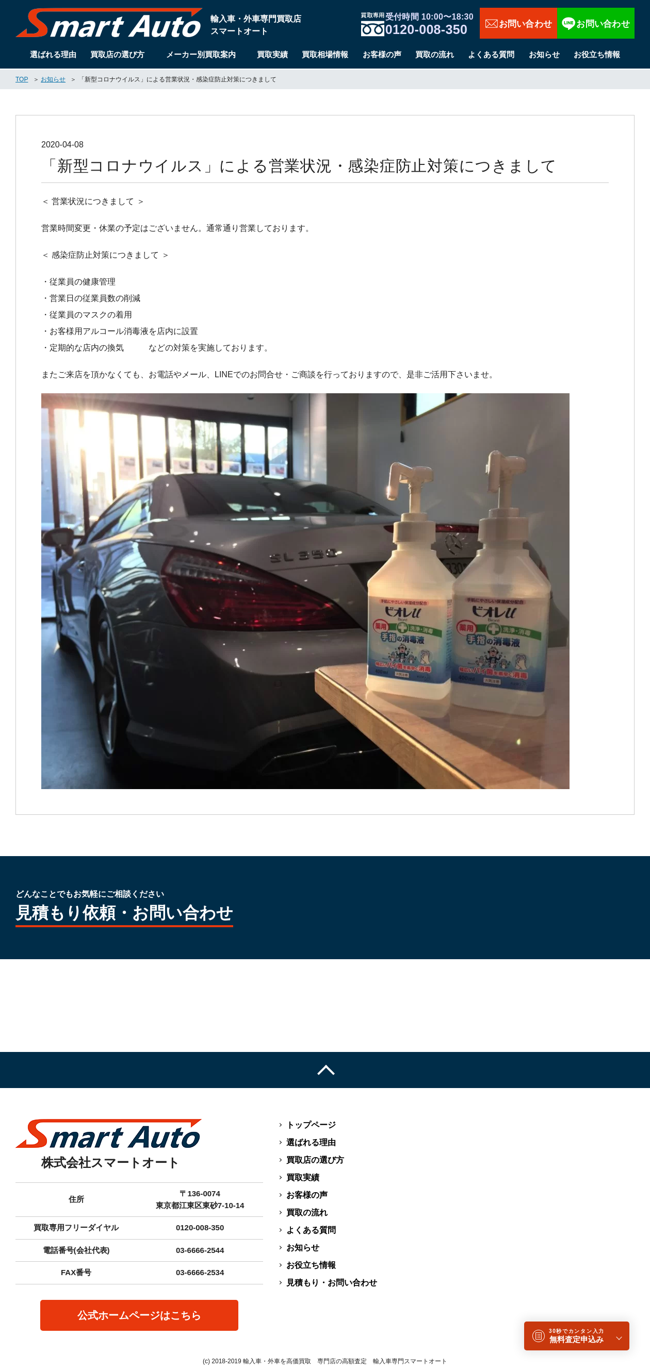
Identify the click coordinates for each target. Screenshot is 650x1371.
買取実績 (272, 54)
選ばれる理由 (53, 54)
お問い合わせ (518, 23)
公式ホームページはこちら (139, 1315)
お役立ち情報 (597, 54)
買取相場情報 (325, 54)
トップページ (311, 1125)
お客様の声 (382, 54)
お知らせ (544, 54)
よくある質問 (491, 54)
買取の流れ (434, 54)
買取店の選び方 (117, 54)
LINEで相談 (596, 23)
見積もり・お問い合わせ (331, 1282)
